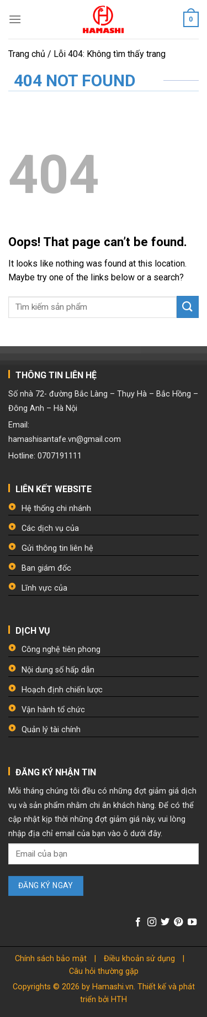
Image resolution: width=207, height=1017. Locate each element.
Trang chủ (26, 54)
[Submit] (188, 306)
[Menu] (15, 19)
